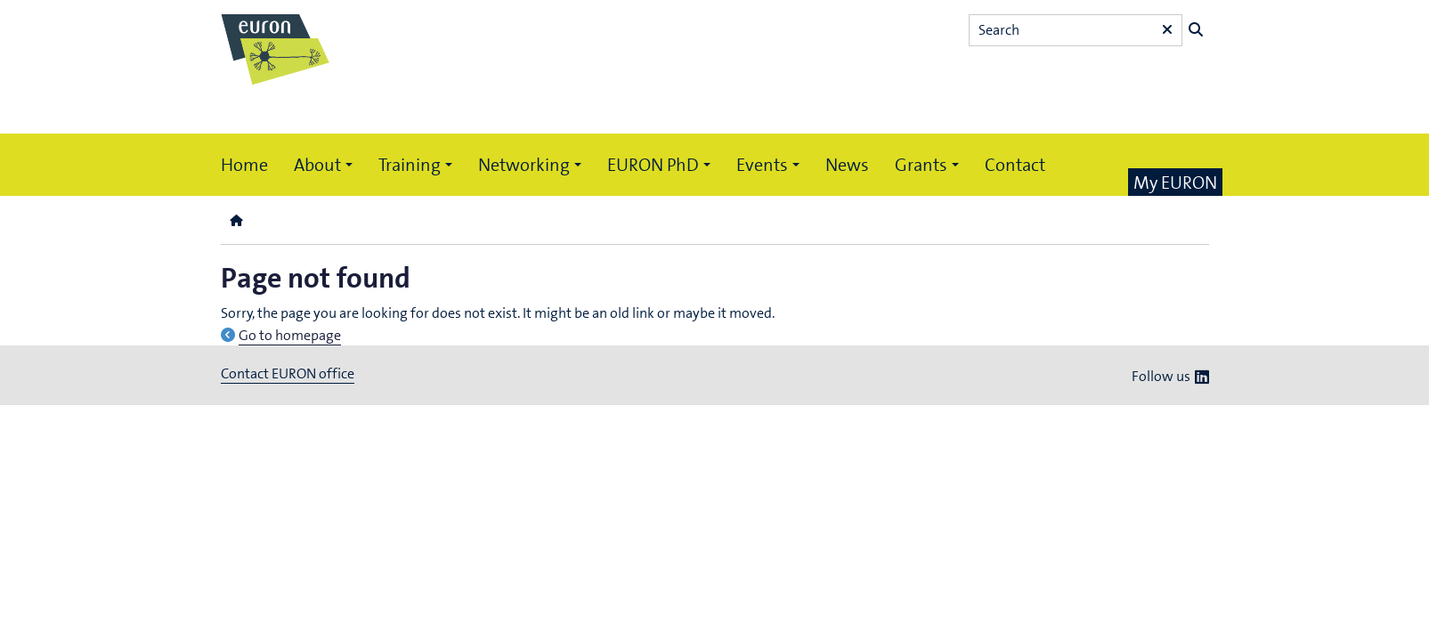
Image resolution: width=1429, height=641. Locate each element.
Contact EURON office (287, 373)
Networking (524, 164)
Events (762, 164)
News (847, 164)
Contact (1015, 164)
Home (244, 164)
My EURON (1175, 182)
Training (409, 164)
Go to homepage (290, 335)
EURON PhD (653, 164)
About (317, 164)
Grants (921, 164)
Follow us (1161, 376)
